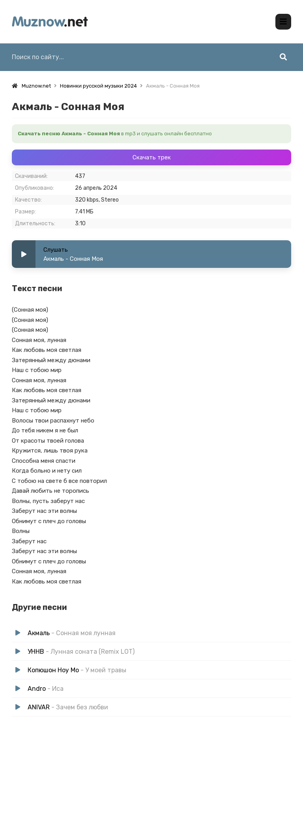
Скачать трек (152, 157)
